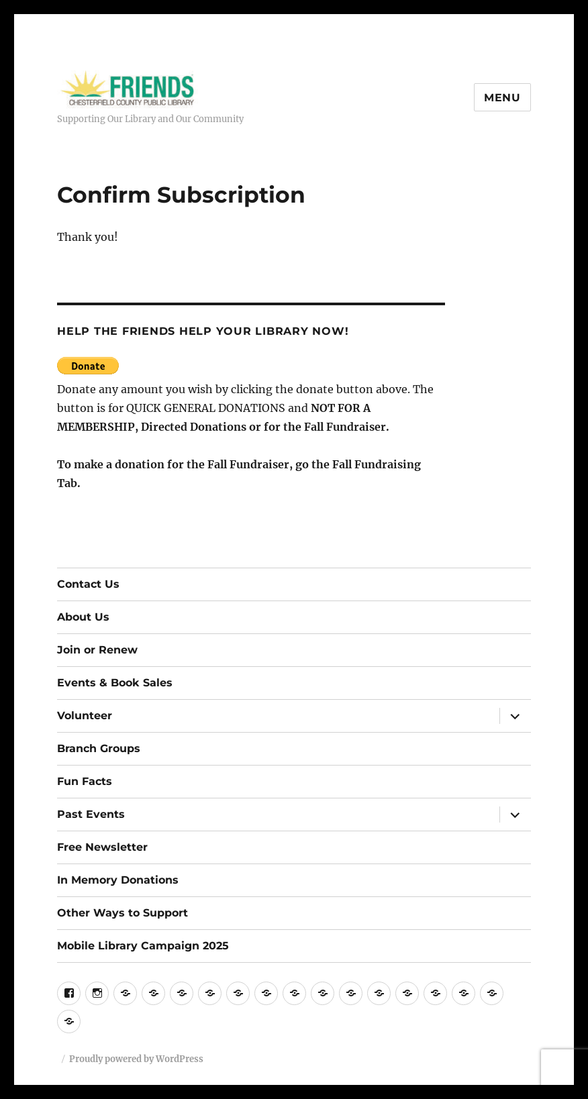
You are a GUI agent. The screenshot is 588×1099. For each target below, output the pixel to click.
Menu (502, 97)
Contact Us (88, 584)
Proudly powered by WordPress (136, 1059)
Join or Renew (97, 649)
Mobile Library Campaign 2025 (143, 945)
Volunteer (84, 715)
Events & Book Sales (115, 682)
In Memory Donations (118, 880)
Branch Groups (98, 748)
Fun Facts (84, 781)
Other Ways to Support (122, 912)
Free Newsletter (102, 847)
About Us (83, 617)
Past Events (91, 814)
